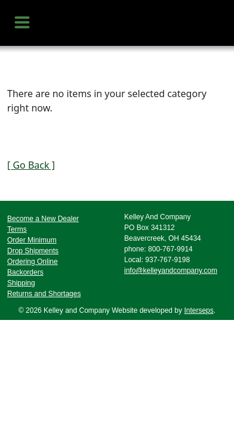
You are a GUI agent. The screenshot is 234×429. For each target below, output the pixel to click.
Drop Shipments (33, 251)
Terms (17, 229)
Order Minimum (32, 240)
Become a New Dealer (43, 218)
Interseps (198, 310)
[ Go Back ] (31, 165)
